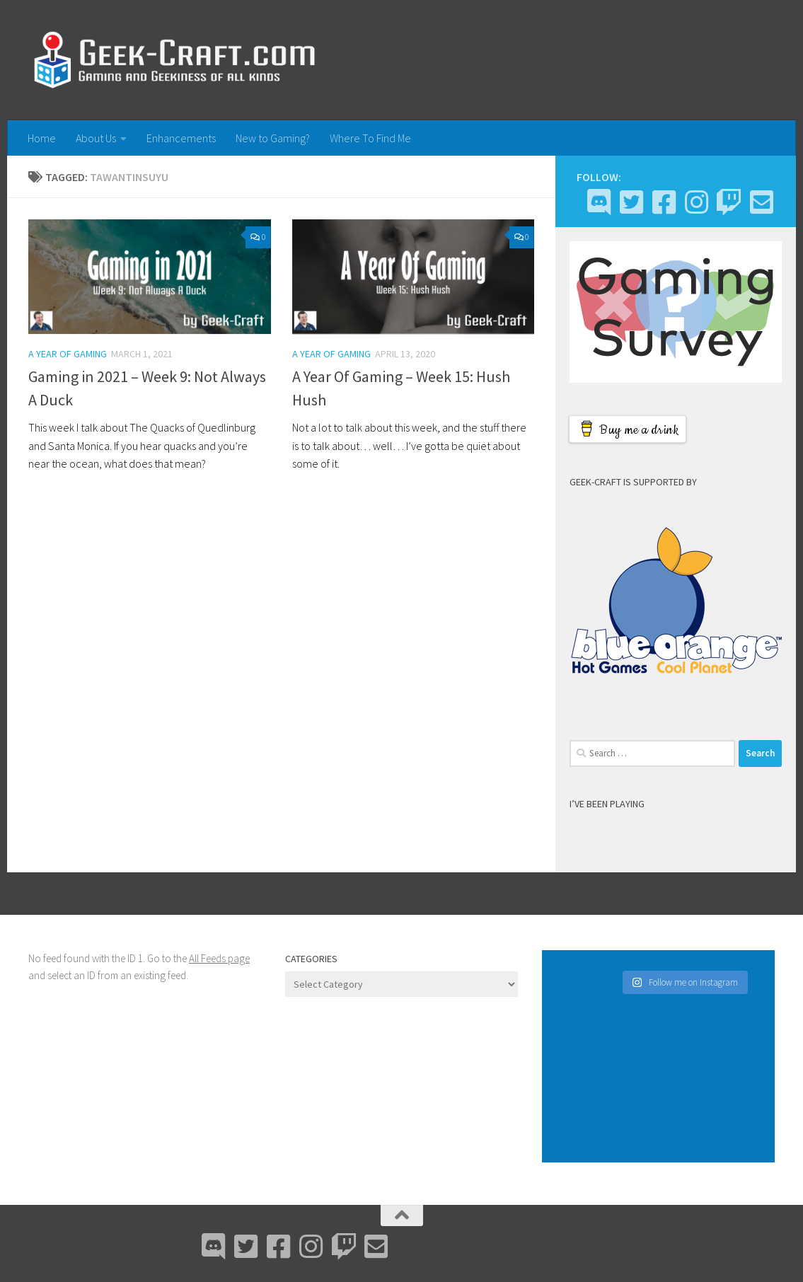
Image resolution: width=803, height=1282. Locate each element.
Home (42, 138)
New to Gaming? (273, 138)
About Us (96, 138)
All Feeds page (219, 958)
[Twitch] (728, 202)
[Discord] (598, 202)
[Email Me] (761, 202)
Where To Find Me (370, 138)
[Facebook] (663, 202)
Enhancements (181, 138)
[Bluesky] (631, 202)
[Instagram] (696, 202)
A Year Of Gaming (67, 353)
